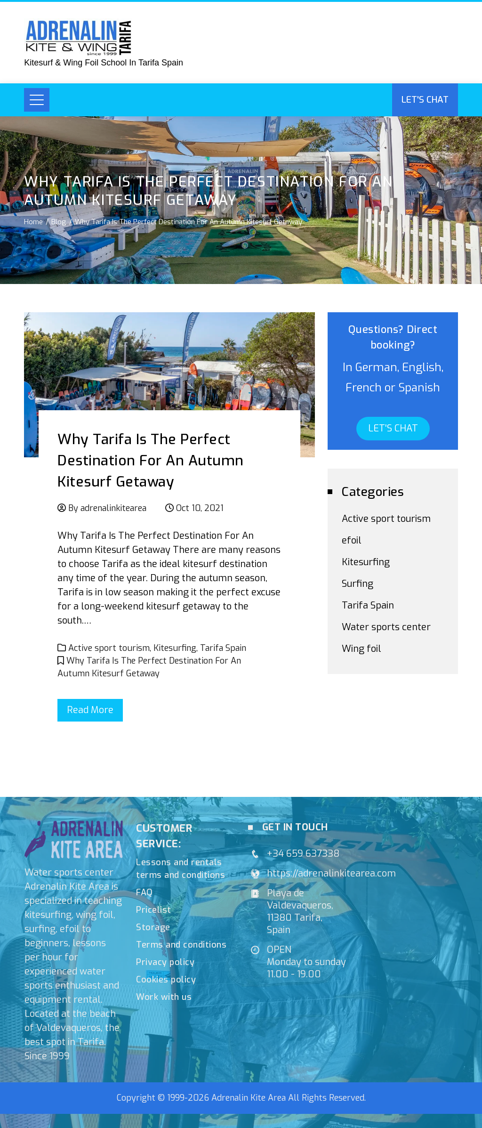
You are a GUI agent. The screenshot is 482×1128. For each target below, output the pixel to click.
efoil (352, 540)
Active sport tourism (109, 648)
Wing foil (361, 648)
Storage (153, 927)
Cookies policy (166, 979)
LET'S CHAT (393, 428)
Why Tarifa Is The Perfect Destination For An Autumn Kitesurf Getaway (150, 460)
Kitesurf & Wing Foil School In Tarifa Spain (103, 62)
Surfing (357, 583)
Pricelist (153, 910)
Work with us (164, 997)
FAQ (144, 892)
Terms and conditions (181, 944)
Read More (90, 710)
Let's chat (425, 99)
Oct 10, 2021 (200, 508)
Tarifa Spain (223, 648)
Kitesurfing (174, 648)
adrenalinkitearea (113, 508)
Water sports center (386, 627)
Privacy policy (165, 962)
